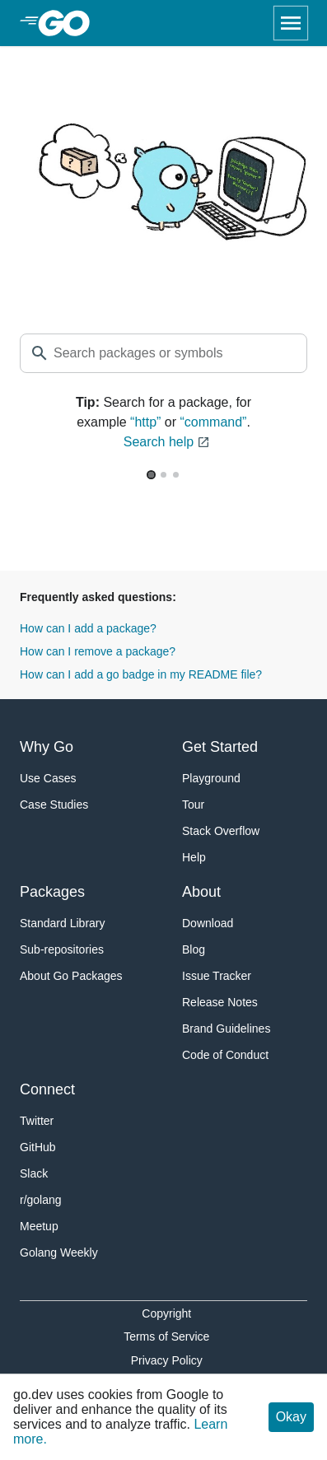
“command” (213, 422)
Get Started (220, 747)
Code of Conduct (225, 1054)
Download (207, 923)
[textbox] (163, 353)
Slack (34, 1173)
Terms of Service (166, 1336)
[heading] (69, 23)
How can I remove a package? (97, 651)
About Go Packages (71, 975)
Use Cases (48, 778)
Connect (47, 1089)
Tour (193, 804)
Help (194, 857)
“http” (145, 422)
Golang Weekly (59, 1252)
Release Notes (220, 1002)
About (201, 892)
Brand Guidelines (226, 1028)
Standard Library (62, 923)
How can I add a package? (88, 628)
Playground (211, 778)
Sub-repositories (62, 949)
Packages (52, 892)
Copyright (166, 1313)
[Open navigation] (290, 23)
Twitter (37, 1120)
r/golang (41, 1199)
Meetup (39, 1226)
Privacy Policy (167, 1360)
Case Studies (54, 804)
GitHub (38, 1147)
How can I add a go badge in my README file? (141, 674)
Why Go (46, 747)
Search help (167, 442)
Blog (193, 949)
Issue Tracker (216, 975)
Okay (291, 1417)
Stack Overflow (220, 830)
